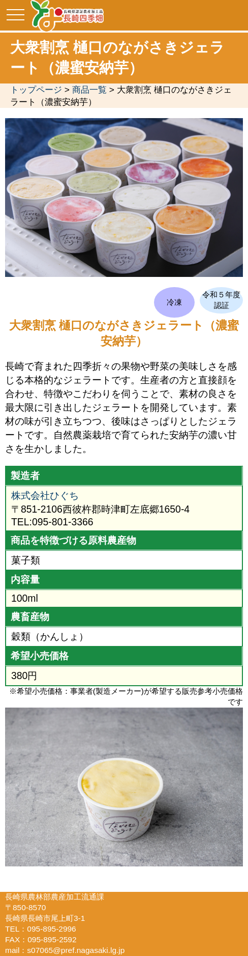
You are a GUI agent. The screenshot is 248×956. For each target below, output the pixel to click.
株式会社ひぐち (45, 495)
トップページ (36, 90)
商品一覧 (89, 90)
